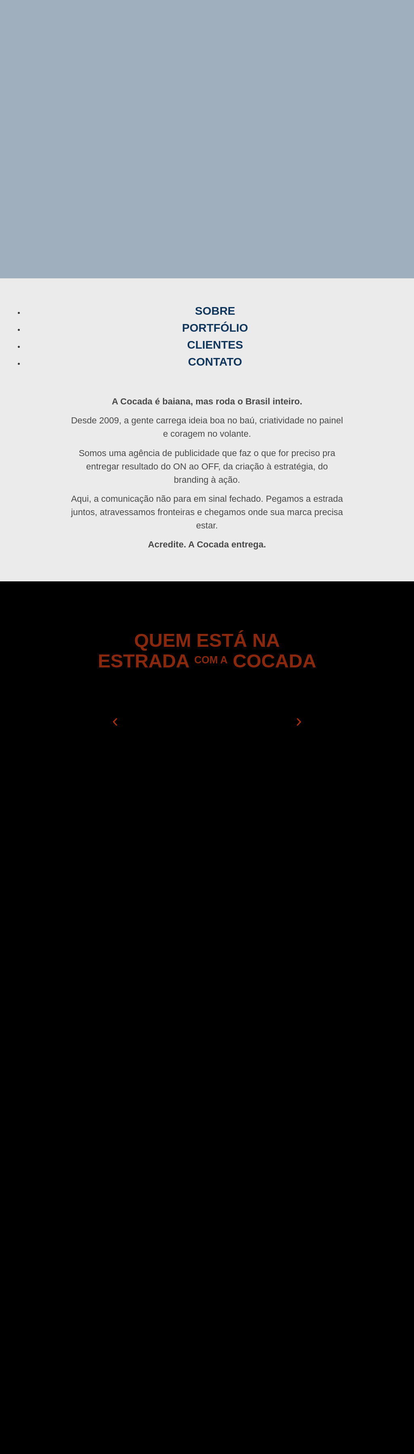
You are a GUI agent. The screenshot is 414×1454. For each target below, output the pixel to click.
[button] (115, 722)
